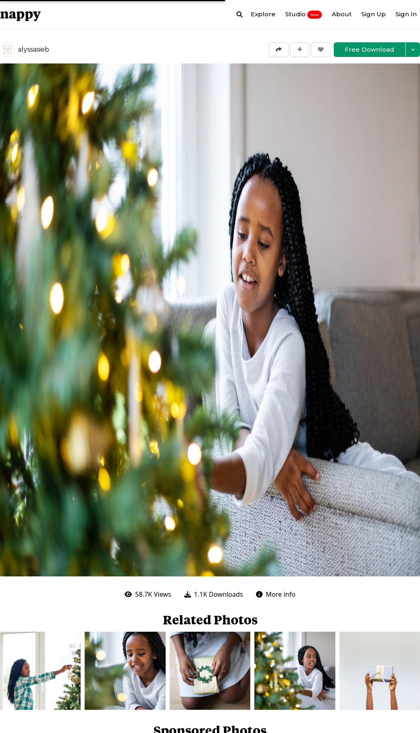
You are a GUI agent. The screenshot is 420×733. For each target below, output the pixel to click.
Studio (303, 14)
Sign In (406, 14)
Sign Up (373, 14)
